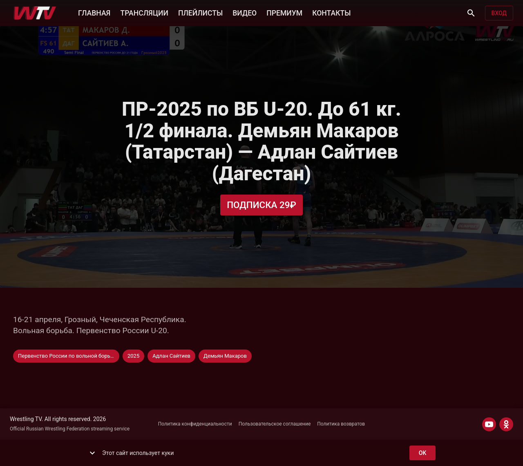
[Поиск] (471, 13)
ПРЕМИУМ (284, 12)
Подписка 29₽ (261, 205)
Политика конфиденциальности (195, 424)
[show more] (92, 453)
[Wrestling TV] (35, 13)
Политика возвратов (341, 424)
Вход (499, 13)
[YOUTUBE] (489, 424)
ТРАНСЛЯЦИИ (144, 12)
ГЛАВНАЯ (94, 12)
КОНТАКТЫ (331, 12)
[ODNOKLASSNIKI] (506, 424)
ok (422, 453)
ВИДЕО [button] (245, 12)
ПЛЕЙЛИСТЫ (200, 12)
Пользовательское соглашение (275, 424)
